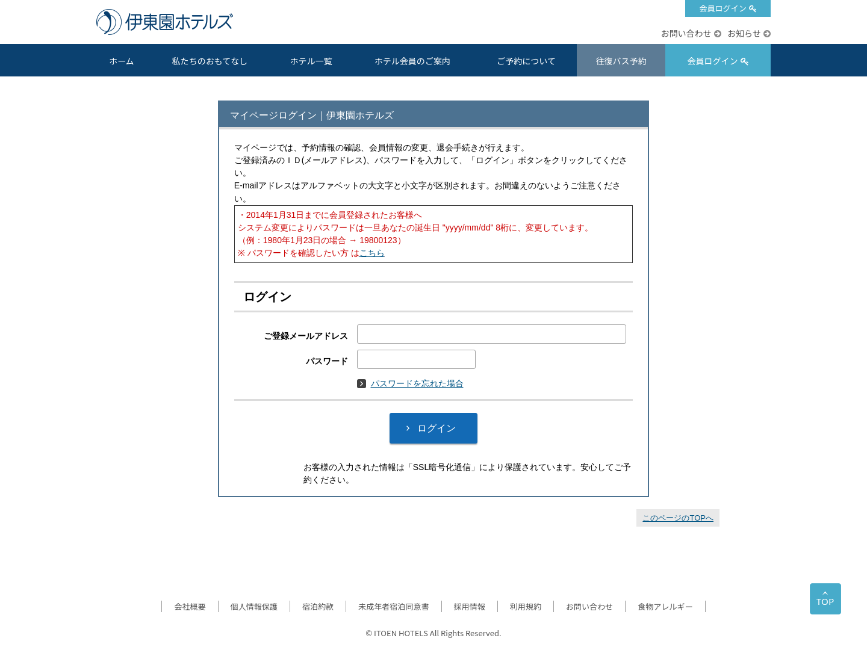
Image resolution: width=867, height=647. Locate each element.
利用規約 (525, 606)
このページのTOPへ (677, 517)
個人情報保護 (254, 606)
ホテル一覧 (311, 61)
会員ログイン (722, 8)
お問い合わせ (685, 33)
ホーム (121, 61)
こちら (372, 253)
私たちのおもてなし (210, 61)
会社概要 (189, 606)
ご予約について (526, 61)
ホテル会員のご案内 (412, 61)
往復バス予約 (621, 61)
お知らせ (744, 33)
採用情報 (469, 606)
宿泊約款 (318, 606)
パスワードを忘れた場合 (410, 383)
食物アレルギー (665, 606)
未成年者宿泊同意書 (393, 606)
